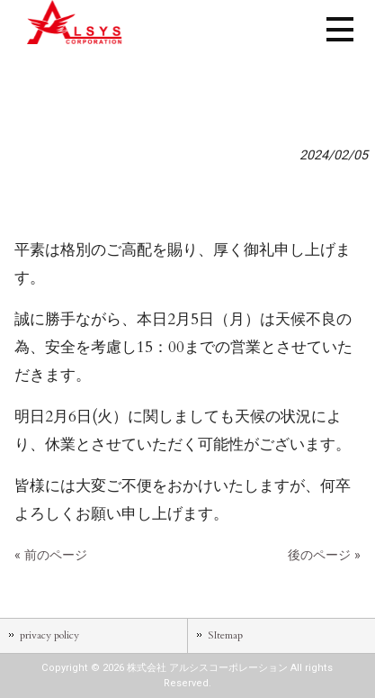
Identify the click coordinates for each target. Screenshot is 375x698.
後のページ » (324, 555)
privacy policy (49, 635)
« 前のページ (50, 555)
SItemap (225, 635)
